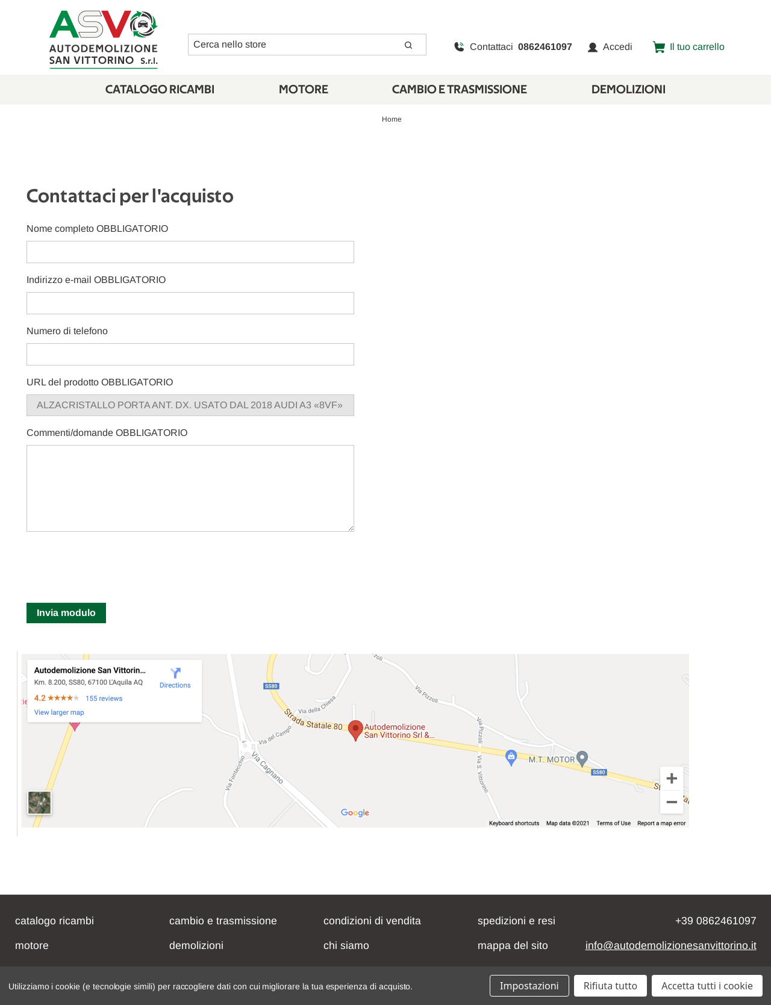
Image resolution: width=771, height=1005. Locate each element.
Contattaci (512, 47)
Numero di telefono (67, 331)
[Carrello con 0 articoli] (688, 47)
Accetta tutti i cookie (707, 985)
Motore (303, 90)
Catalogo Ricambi (159, 90)
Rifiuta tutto (610, 985)
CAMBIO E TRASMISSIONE (459, 90)
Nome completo (97, 228)
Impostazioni (529, 985)
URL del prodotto (100, 382)
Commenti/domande (107, 433)
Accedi (609, 47)
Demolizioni (629, 90)
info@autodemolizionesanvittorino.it (671, 945)
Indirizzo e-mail (96, 280)
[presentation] (118, 564)
